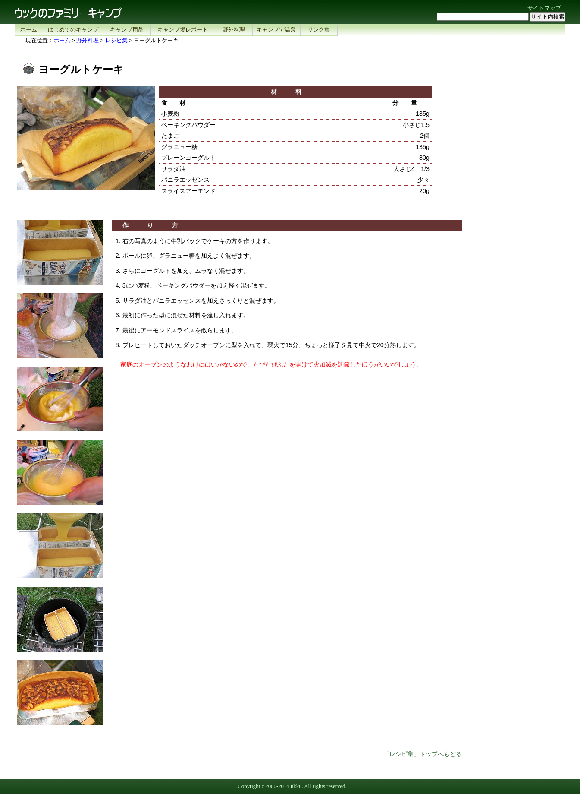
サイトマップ (544, 8)
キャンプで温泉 (276, 29)
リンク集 (318, 29)
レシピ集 (116, 40)
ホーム (28, 29)
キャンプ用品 (127, 29)
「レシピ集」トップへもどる (422, 753)
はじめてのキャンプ (73, 29)
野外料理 (234, 29)
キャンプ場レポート (182, 29)
